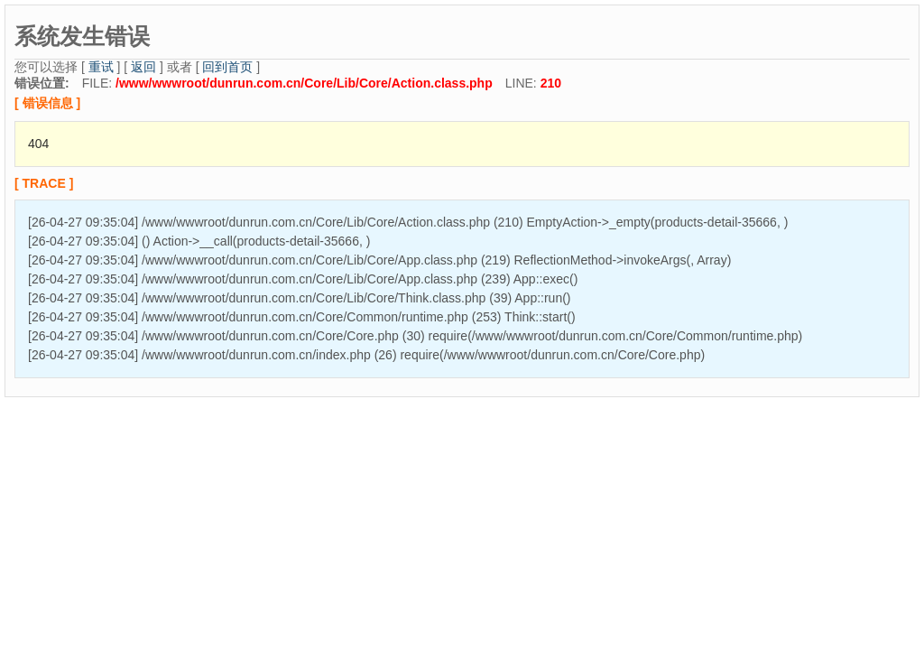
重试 (101, 67)
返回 (143, 67)
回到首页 (227, 67)
